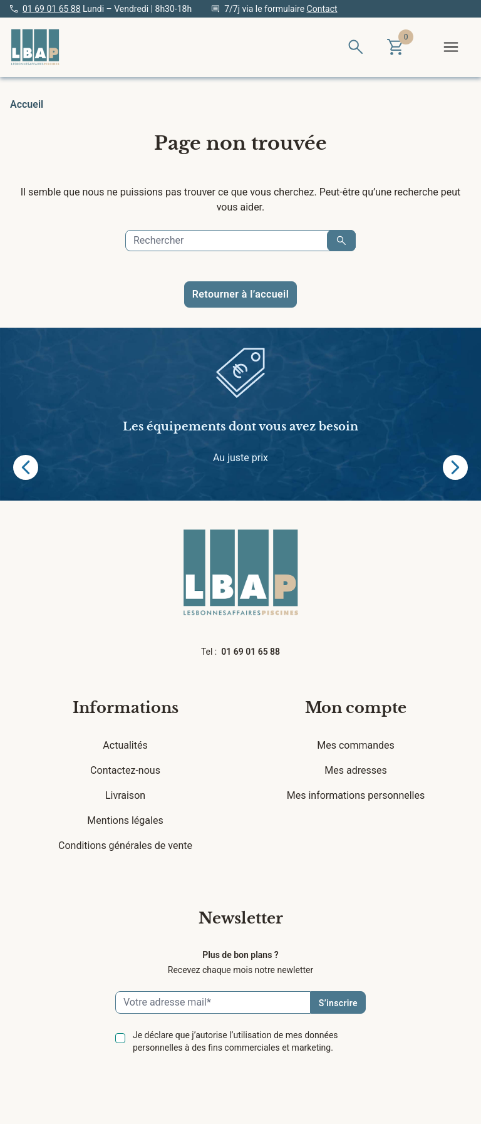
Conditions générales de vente (125, 845)
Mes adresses (355, 770)
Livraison (125, 795)
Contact (322, 9)
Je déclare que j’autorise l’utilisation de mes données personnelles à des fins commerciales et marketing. (235, 1041)
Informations (125, 708)
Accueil (26, 104)
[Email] (213, 1002)
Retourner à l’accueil (240, 294)
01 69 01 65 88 (52, 9)
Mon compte (355, 708)
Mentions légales (125, 820)
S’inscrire (338, 1003)
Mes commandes (356, 745)
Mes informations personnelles (356, 795)
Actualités (125, 745)
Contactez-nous (125, 770)
